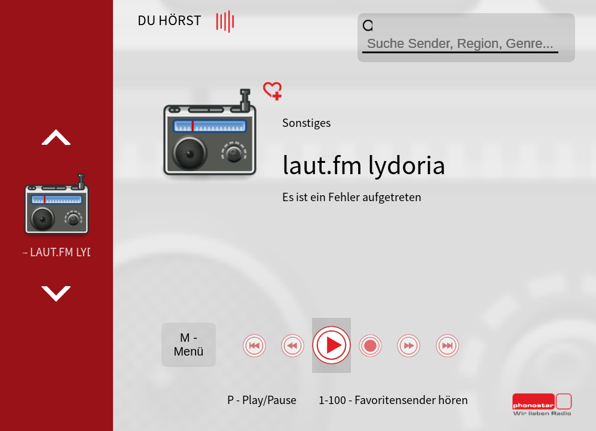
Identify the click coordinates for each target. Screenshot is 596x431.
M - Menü (188, 344)
